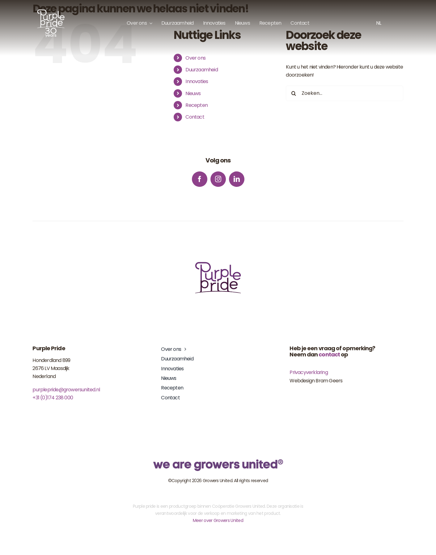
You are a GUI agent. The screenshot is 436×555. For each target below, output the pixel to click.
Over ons (195, 57)
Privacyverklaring (309, 372)
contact (329, 354)
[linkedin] (236, 179)
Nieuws (193, 93)
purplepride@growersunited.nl (66, 389)
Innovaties (196, 81)
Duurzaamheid (201, 69)
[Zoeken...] (344, 93)
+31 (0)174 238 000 (52, 397)
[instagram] (218, 179)
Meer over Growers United (218, 520)
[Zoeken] (293, 93)
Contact (194, 116)
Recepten (196, 105)
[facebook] (199, 179)
